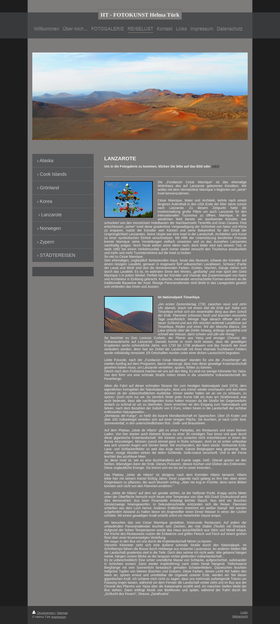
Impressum (58, 617)
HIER (215, 166)
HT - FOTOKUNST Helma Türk (140, 15)
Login (244, 612)
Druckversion (43, 613)
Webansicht (240, 616)
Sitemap (62, 613)
